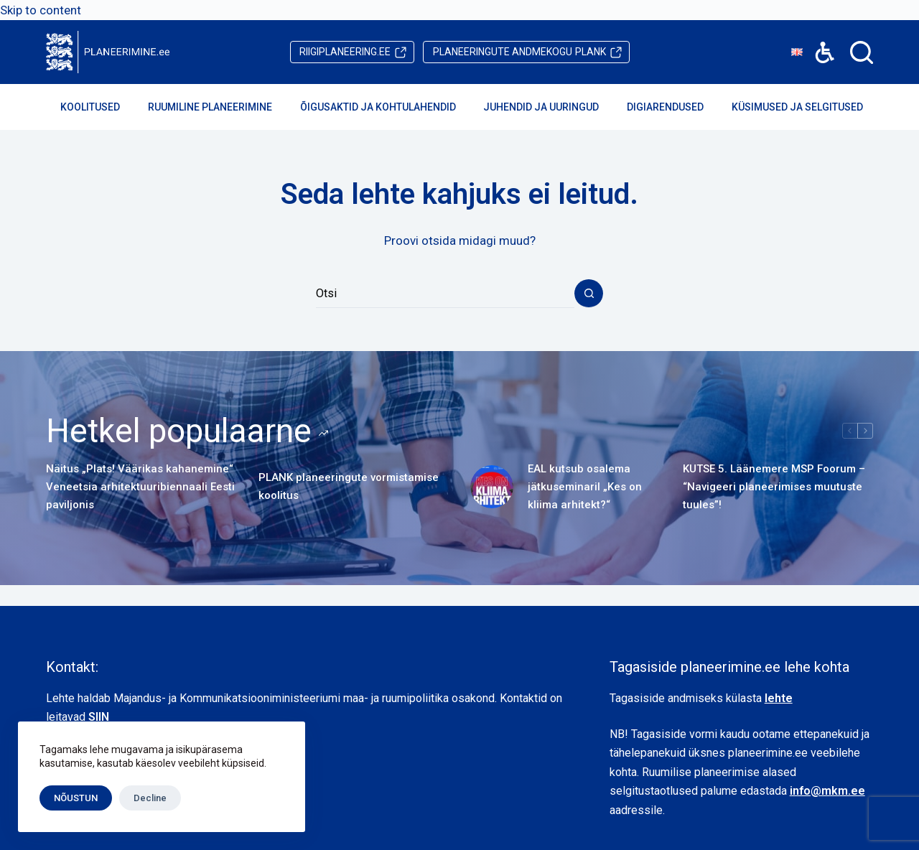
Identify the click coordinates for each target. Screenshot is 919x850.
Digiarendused (675, 107)
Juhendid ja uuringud (550, 107)
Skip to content (40, 10)
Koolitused (99, 107)
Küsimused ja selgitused (807, 107)
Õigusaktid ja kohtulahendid (387, 107)
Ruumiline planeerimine (219, 107)
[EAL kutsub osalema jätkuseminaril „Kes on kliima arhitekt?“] (491, 486)
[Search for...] (445, 293)
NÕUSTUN (76, 798)
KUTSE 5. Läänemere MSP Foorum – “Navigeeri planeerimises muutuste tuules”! (774, 486)
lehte (779, 698)
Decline (150, 798)
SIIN (98, 717)
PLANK (519, 52)
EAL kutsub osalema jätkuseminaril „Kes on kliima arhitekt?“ (585, 486)
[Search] (861, 52)
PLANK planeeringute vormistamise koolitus (348, 486)
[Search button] (588, 293)
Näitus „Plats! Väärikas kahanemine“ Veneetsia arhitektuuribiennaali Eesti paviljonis (140, 486)
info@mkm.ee (827, 791)
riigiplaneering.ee (345, 51)
